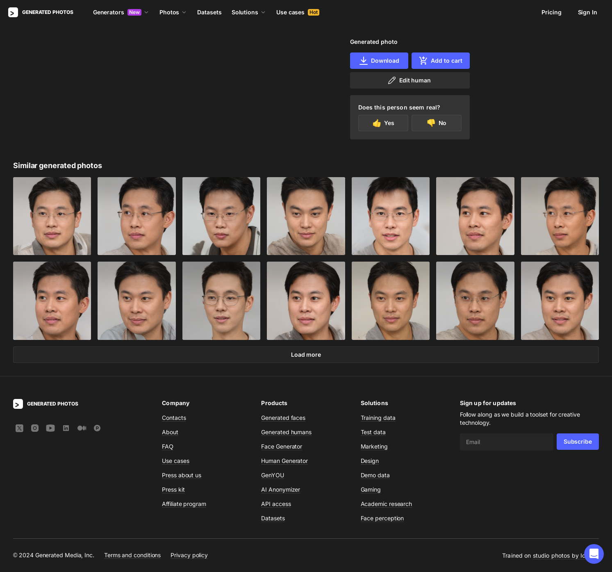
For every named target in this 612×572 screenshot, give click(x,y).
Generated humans (286, 431)
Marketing (374, 446)
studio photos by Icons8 (566, 555)
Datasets (209, 12)
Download (379, 61)
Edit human (409, 80)
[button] (594, 554)
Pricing (551, 12)
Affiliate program (184, 503)
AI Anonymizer (280, 489)
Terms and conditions (132, 554)
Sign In (587, 12)
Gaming (371, 489)
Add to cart (440, 61)
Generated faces (283, 417)
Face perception (382, 518)
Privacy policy (189, 554)
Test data (373, 431)
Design (370, 460)
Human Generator (284, 460)
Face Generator (281, 446)
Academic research (386, 503)
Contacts (174, 417)
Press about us (181, 475)
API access (276, 503)
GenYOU (272, 475)
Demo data (375, 475)
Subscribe (578, 441)
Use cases (297, 12)
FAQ (167, 446)
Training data (378, 417)
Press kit (173, 489)
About (170, 431)
